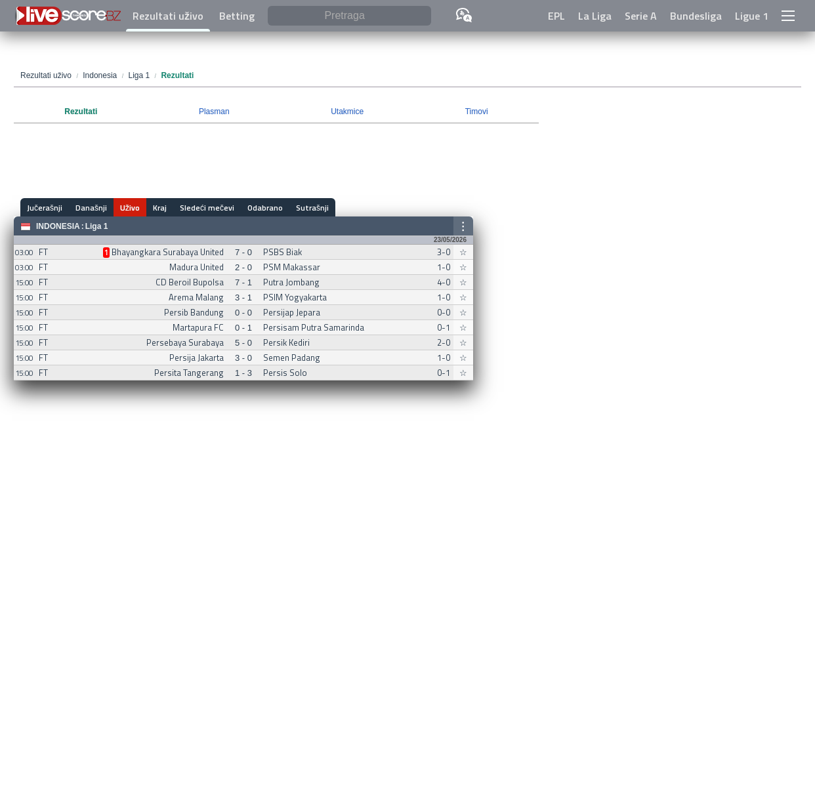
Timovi (476, 111)
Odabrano (265, 207)
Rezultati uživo (168, 16)
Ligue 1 (751, 16)
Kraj (160, 207)
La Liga (595, 16)
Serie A (641, 16)
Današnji (91, 207)
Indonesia (58, 226)
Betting (237, 16)
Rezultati (80, 111)
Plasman (214, 111)
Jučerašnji (44, 207)
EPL (556, 16)
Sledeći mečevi (207, 207)
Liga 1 (96, 226)
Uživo (130, 207)
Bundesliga (696, 16)
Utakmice (347, 111)
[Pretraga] (349, 16)
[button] (788, 15)
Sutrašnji (312, 207)
